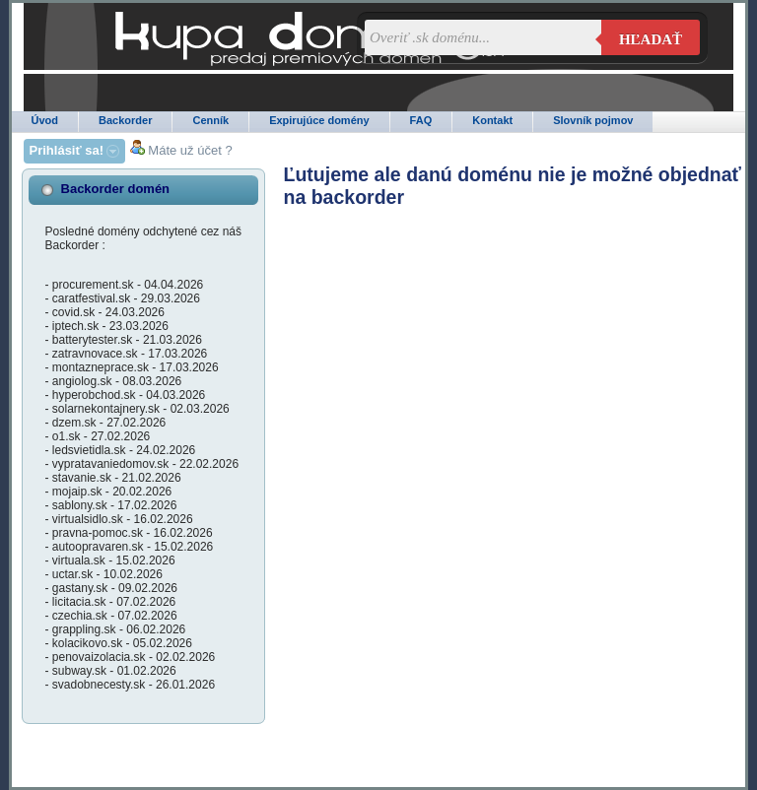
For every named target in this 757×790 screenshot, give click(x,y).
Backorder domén (116, 188)
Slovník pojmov (593, 120)
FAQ (421, 120)
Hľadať (650, 39)
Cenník (210, 120)
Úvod (45, 120)
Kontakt (492, 120)
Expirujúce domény (319, 120)
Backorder (125, 120)
